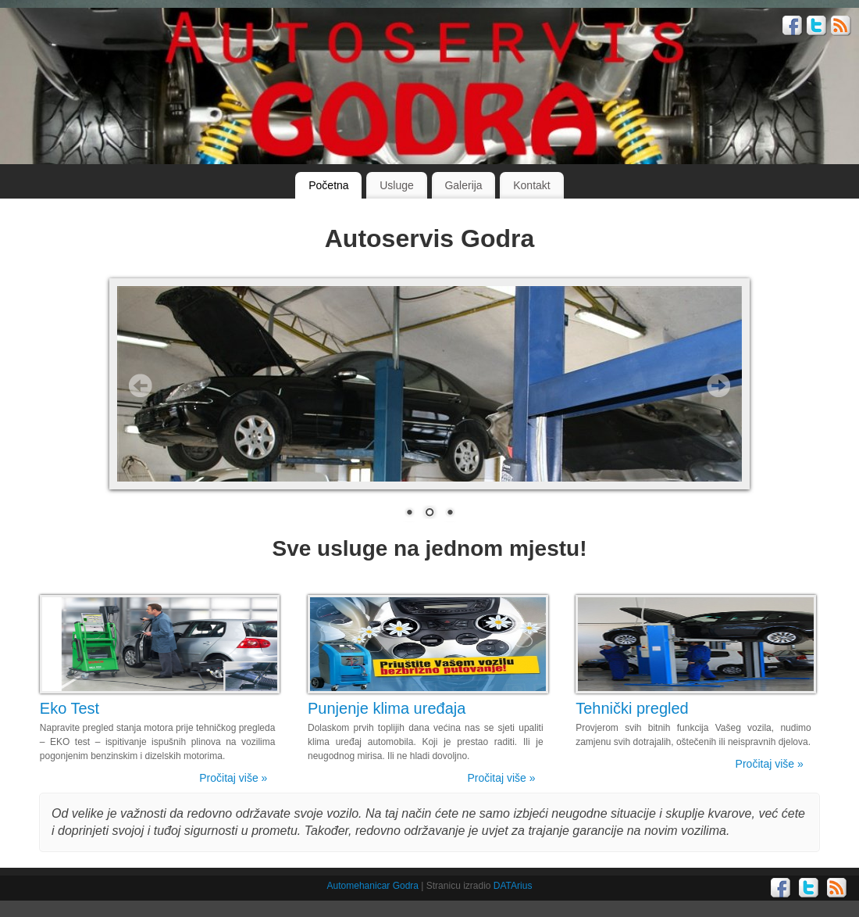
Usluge (397, 185)
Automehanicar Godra (373, 885)
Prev (140, 385)
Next (718, 385)
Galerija (463, 185)
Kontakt (531, 185)
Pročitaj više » (233, 778)
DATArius (513, 885)
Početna (328, 185)
